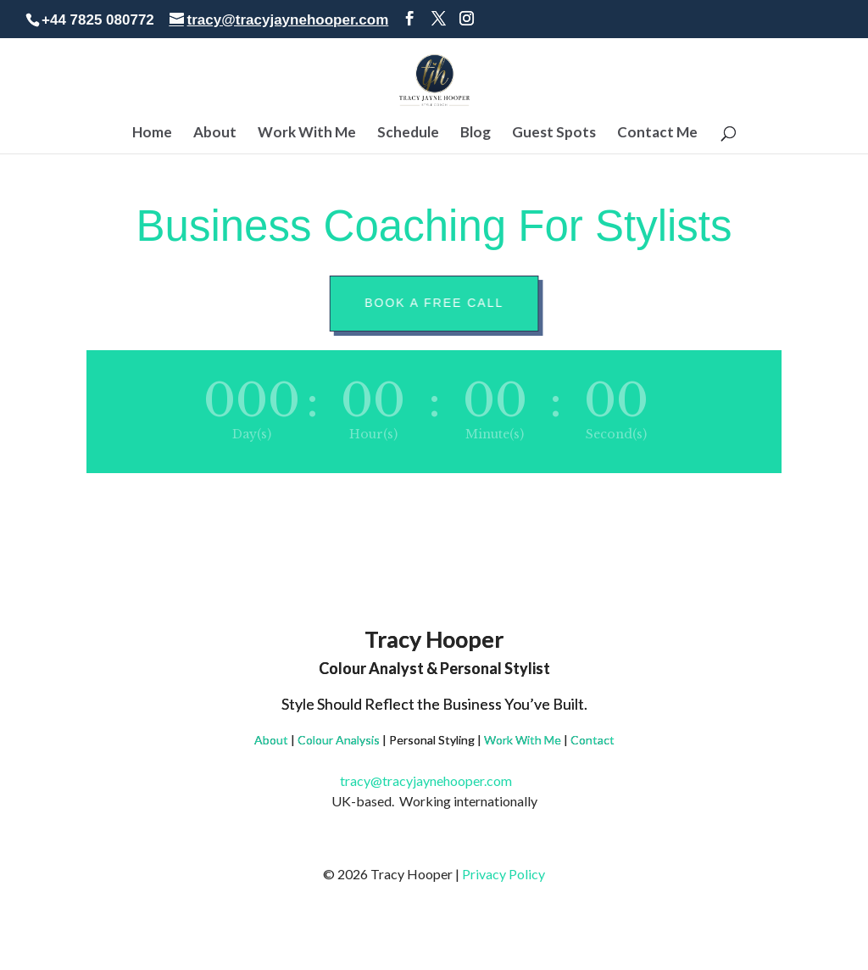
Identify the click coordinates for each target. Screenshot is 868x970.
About (214, 133)
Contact (592, 740)
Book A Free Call (438, 302)
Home (152, 133)
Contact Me (657, 133)
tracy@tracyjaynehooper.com (434, 780)
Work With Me (307, 133)
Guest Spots (554, 133)
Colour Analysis (339, 740)
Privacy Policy (503, 874)
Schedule (408, 133)
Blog (475, 133)
